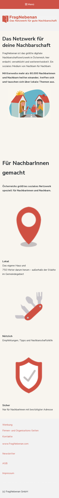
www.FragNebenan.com (15, 443)
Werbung (7, 424)
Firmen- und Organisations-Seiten (20, 430)
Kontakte (7, 436)
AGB (5, 463)
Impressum (8, 473)
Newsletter (8, 453)
